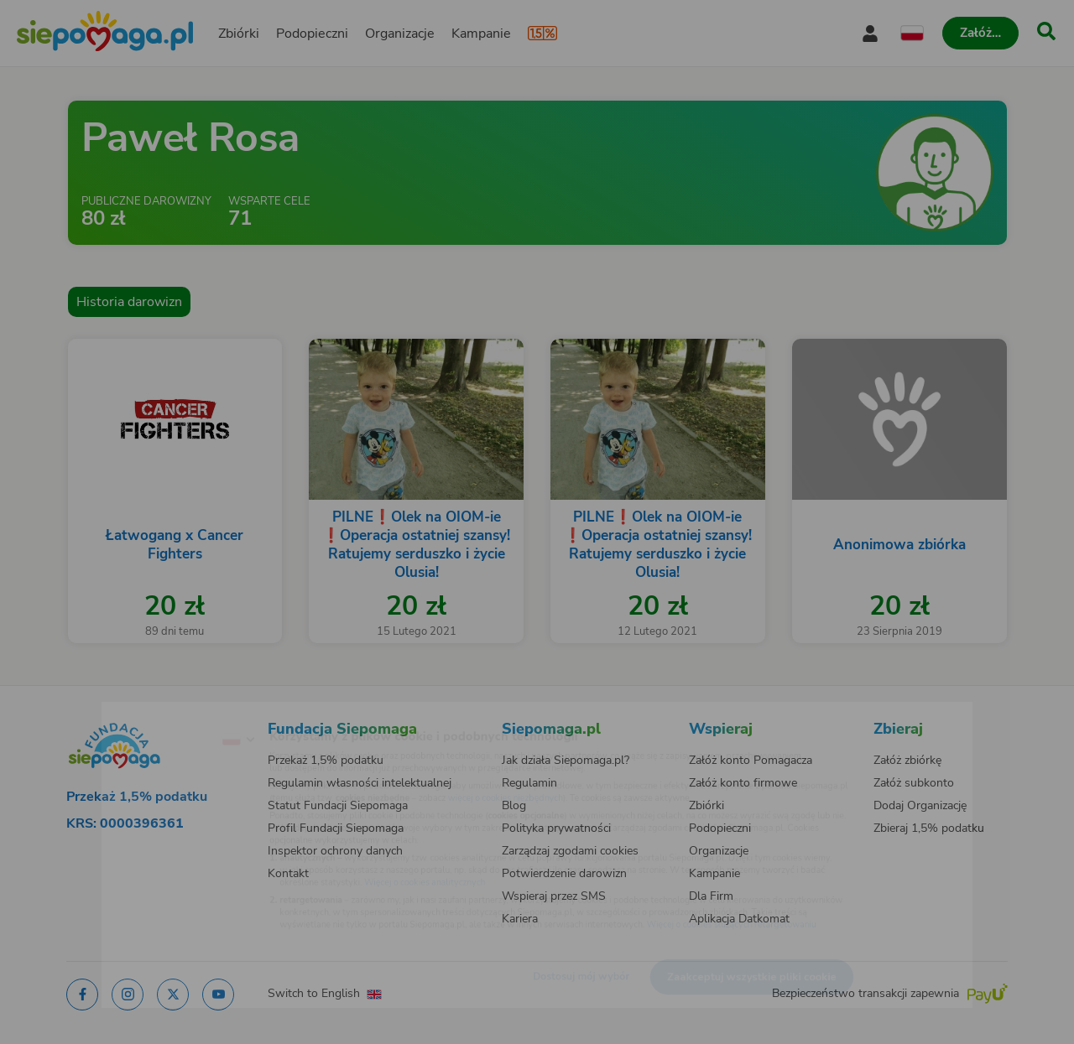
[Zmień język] (169, 713)
